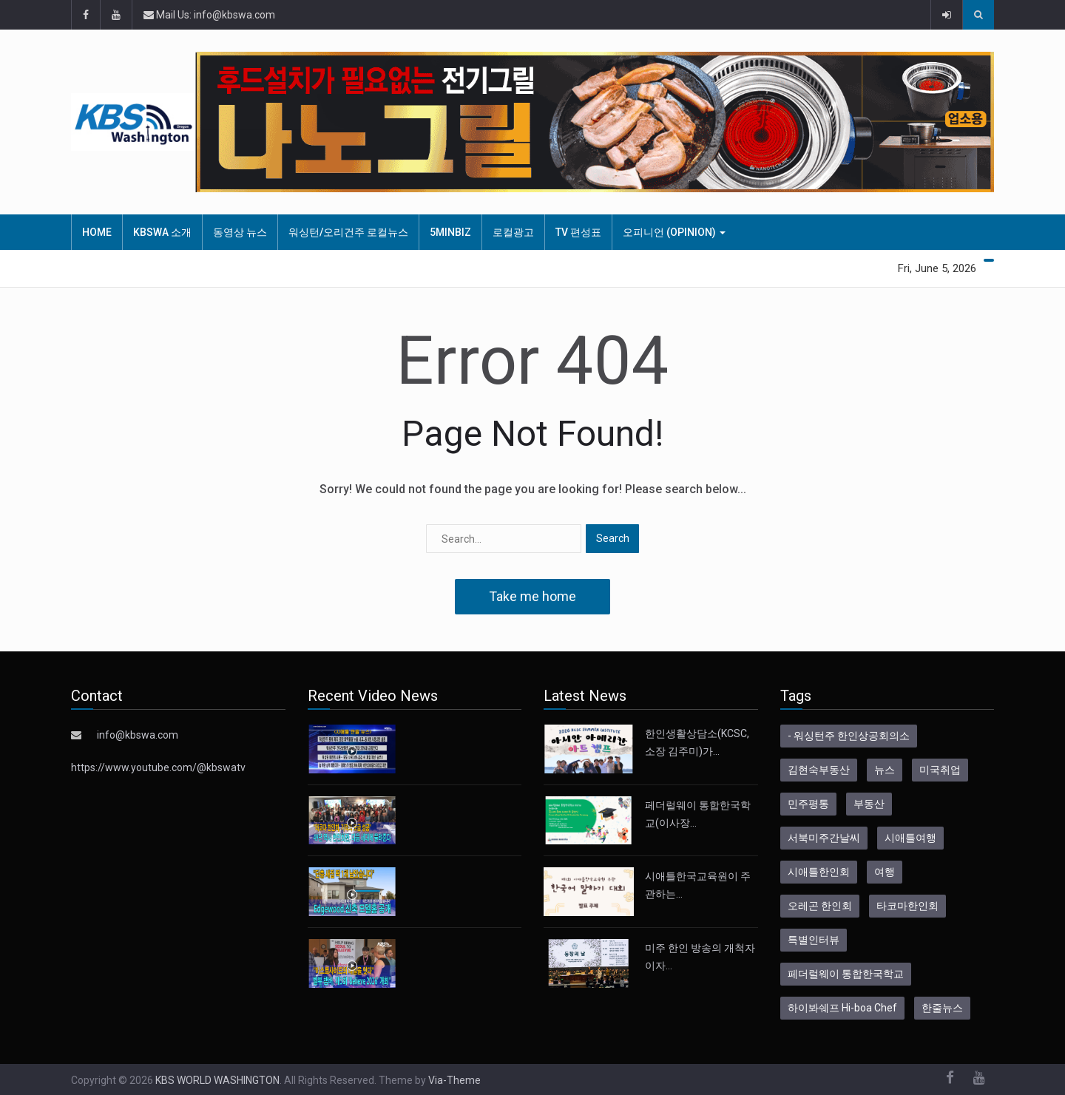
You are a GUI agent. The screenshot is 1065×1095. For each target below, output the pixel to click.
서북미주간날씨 (824, 838)
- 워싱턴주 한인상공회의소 (849, 736)
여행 (884, 872)
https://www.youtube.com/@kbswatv (158, 767)
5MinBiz (450, 232)
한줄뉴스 (942, 1008)
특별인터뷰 (813, 940)
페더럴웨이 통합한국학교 (846, 974)
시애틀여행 (910, 838)
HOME (97, 232)
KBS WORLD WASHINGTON (217, 1080)
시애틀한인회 (819, 872)
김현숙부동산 (819, 770)
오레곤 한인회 (820, 906)
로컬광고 (513, 232)
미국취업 (940, 770)
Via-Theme (454, 1080)
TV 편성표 (578, 232)
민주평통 (808, 804)
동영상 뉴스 (240, 232)
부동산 (869, 804)
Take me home (532, 596)
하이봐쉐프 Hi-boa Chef (842, 1008)
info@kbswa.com (137, 735)
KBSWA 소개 (162, 232)
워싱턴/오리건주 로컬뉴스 (348, 232)
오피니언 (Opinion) (674, 232)
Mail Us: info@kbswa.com (209, 15)
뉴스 (884, 770)
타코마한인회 (907, 906)
